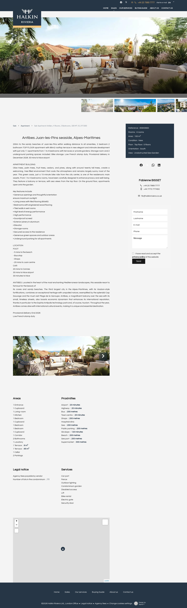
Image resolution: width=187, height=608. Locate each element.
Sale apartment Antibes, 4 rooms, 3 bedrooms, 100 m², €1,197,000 (60, 126)
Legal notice (86, 603)
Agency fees (101, 603)
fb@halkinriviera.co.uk (151, 196)
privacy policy (138, 257)
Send (138, 261)
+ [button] (16, 521)
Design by (139, 603)
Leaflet (106, 581)
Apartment (25, 126)
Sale (14, 126)
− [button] (16, 525)
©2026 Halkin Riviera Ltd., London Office (59, 603)
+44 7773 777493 (152, 189)
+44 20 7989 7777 (146, 2)
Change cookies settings (120, 603)
